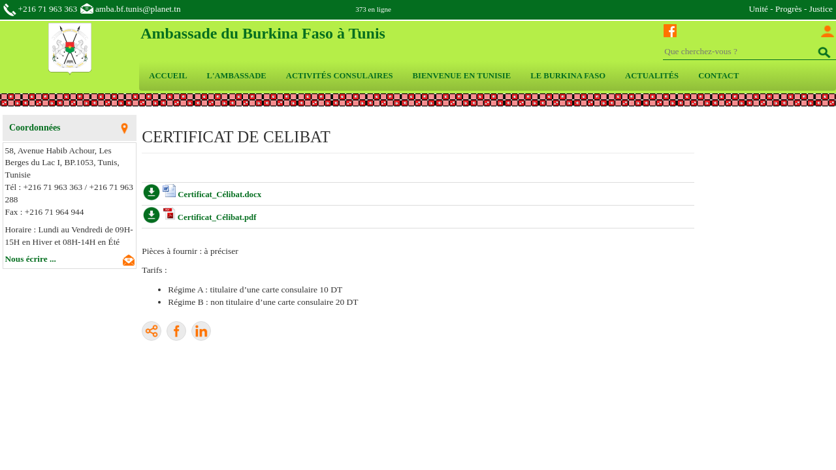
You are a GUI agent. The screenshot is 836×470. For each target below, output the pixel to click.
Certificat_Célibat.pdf (217, 217)
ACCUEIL (168, 75)
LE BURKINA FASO (567, 75)
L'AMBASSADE (236, 75)
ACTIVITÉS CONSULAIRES (339, 75)
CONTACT (718, 75)
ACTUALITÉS (652, 75)
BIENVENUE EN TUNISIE (462, 75)
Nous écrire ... (30, 259)
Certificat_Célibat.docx (219, 194)
